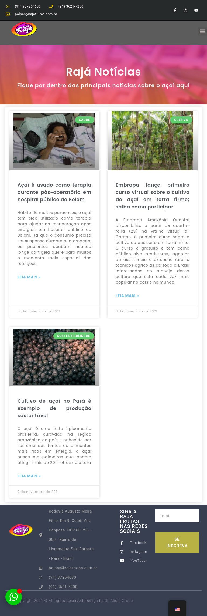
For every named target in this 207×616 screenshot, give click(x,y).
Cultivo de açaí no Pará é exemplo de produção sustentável (54, 408)
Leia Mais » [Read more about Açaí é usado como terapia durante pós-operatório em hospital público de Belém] (29, 277)
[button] (202, 31)
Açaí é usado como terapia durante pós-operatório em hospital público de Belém (54, 192)
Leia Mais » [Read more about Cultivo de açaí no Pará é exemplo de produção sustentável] (29, 476)
